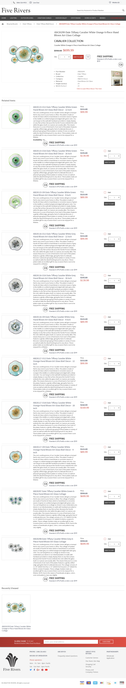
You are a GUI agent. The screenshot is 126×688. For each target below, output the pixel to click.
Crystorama (76, 18)
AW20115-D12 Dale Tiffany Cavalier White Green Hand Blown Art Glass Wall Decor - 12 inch (55, 108)
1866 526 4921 (20, 3)
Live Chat (34, 3)
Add (109, 151)
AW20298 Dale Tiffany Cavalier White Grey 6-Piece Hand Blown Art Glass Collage (53, 540)
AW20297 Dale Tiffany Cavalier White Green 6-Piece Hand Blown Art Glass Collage (54, 492)
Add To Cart (109, 162)
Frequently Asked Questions (68, 656)
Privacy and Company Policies (92, 671)
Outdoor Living (27, 18)
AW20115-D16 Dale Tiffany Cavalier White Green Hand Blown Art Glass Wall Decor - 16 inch (55, 152)
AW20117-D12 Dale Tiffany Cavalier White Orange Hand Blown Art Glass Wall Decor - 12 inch (54, 361)
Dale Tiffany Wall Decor (45, 24)
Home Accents (90, 18)
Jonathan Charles (44, 18)
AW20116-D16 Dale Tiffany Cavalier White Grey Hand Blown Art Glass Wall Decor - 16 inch (54, 276)
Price (82, 106)
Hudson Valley (61, 18)
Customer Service (117, 18)
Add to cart (78, 57)
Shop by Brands (12, 24)
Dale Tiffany (27, 24)
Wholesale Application (110, 657)
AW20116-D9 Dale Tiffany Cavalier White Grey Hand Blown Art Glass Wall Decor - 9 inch (54, 318)
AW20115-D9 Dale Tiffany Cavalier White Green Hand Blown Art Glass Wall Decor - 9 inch (54, 193)
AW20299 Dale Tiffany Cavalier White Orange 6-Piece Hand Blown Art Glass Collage (16, 628)
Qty (55, 57)
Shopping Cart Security (91, 665)
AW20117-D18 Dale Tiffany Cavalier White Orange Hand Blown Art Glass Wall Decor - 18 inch (54, 405)
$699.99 (68, 50)
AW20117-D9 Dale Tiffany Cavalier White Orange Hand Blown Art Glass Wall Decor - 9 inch (53, 450)
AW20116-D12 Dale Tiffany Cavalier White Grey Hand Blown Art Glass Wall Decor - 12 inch (54, 235)
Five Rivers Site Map (93, 661)
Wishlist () (114, 2)
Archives (62, 652)
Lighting (13, 18)
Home (4, 18)
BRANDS (102, 18)
